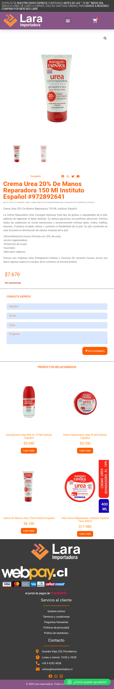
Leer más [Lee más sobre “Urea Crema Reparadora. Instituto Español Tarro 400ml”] (85, 533)
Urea (28, 202)
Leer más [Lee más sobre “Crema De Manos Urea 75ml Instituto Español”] (28, 530)
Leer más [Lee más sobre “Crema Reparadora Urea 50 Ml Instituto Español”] (85, 450)
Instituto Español (17, 202)
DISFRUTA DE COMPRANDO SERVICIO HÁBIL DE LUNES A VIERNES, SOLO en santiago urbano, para (55, 5)
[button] (68, 20)
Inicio (5, 202)
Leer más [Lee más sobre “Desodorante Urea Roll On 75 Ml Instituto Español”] (28, 450)
